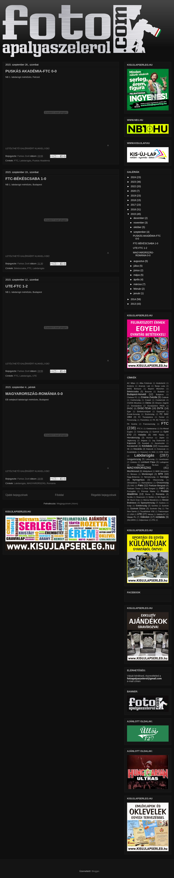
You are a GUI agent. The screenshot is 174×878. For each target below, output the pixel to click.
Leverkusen (164, 459)
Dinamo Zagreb (162, 403)
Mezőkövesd (133, 471)
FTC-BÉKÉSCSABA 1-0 (25, 179)
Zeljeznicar (143, 520)
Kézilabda (147, 446)
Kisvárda (137, 449)
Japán (161, 438)
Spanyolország (148, 503)
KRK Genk (164, 452)
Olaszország (158, 480)
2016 (134, 209)
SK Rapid (161, 497)
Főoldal (59, 495)
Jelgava (144, 441)
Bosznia (148, 392)
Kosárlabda (132, 452)
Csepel (148, 400)
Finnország (131, 420)
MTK (160, 474)
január (137, 293)
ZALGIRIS (131, 520)
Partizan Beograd (157, 485)
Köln (153, 452)
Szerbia (154, 506)
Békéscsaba (20, 268)
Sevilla (130, 497)
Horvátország (133, 437)
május (136, 275)
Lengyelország (134, 459)
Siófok (151, 497)
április (136, 279)
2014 (134, 299)
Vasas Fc (131, 517)
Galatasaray (151, 429)
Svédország (141, 505)
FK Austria (132, 424)
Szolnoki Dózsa (137, 508)
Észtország (149, 414)
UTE (34, 376)
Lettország (150, 459)
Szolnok (165, 506)
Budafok (161, 392)
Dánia (148, 403)
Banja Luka (160, 386)
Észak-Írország (133, 414)
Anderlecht (160, 383)
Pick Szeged (149, 488)
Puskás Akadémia (41, 160)
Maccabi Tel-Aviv (147, 465)
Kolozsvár (161, 449)
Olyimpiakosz (147, 483)
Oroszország (163, 483)
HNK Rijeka (158, 435)
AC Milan (131, 383)
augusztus (139, 261)
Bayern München (156, 389)
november (139, 222)
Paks (140, 485)
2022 (134, 186)
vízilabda (160, 517)
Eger (129, 411)
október (137, 227)
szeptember (139, 232)
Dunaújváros (136, 406)
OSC (132, 486)
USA (132, 514)
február (137, 288)
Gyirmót (156, 432)
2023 (134, 181)
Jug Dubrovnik (158, 441)
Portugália (131, 491)
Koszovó (144, 452)
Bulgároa (160, 394)
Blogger (95, 871)
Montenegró (147, 474)
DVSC (130, 408)
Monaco (133, 474)
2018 (134, 200)
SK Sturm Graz (133, 500)
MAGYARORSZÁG (36, 483)
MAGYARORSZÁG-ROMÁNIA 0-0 (34, 394)
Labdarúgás (25, 160)
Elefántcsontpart (144, 411)
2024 (134, 177)
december (139, 218)
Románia (51, 483)
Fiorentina (144, 420)
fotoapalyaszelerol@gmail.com (144, 678)
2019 (134, 195)
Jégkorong (131, 441)
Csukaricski (160, 400)
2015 (134, 214)
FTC (16, 160)
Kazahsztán (160, 443)
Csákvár (165, 397)
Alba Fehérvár (146, 383)
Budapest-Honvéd (136, 394)
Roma (147, 494)
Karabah (145, 443)
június (136, 270)
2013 (134, 303)
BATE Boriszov (134, 389)
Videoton (145, 517)
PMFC (162, 488)
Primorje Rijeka (148, 491)
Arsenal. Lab (144, 386)
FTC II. (140, 429)
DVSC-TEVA (144, 408)
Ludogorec (164, 462)
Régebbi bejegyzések (103, 495)
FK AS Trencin (159, 420)
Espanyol (160, 411)
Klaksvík (149, 449)
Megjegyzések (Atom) (67, 503)
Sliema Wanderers (151, 500)
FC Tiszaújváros (145, 417)
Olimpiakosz (132, 483)
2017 (134, 204)
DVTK (160, 408)
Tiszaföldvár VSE (147, 511)
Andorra (130, 386)
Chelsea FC (132, 397)
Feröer (162, 417)
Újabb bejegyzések (16, 495)
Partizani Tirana (133, 488)
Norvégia (164, 477)
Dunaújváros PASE (156, 406)
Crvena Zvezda (149, 397)
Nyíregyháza (139, 480)
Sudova (162, 503)
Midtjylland (147, 471)
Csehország (135, 400)
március (137, 284)
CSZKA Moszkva (134, 403)
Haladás (142, 435)
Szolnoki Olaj (155, 509)
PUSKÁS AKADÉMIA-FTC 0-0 (31, 71)
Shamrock (140, 497)
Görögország (142, 432)
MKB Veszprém (162, 471)
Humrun (149, 438)
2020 (134, 191)
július (136, 265)
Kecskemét (132, 446)
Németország (150, 477)
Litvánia (133, 462)
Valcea (150, 514)
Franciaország (149, 424)
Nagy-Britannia (133, 477)
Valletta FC (161, 514)
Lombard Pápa (148, 462)
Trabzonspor (163, 511)
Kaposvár (131, 443)
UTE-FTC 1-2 (16, 286)
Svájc (129, 506)
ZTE (153, 520)
